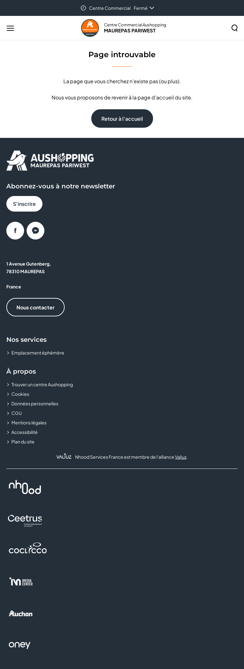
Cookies (20, 394)
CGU (16, 413)
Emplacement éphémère (37, 352)
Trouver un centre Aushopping (42, 384)
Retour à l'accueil (122, 118)
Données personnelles (34, 403)
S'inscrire (24, 203)
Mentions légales (29, 422)
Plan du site (23, 441)
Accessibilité (24, 432)
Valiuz (180, 457)
